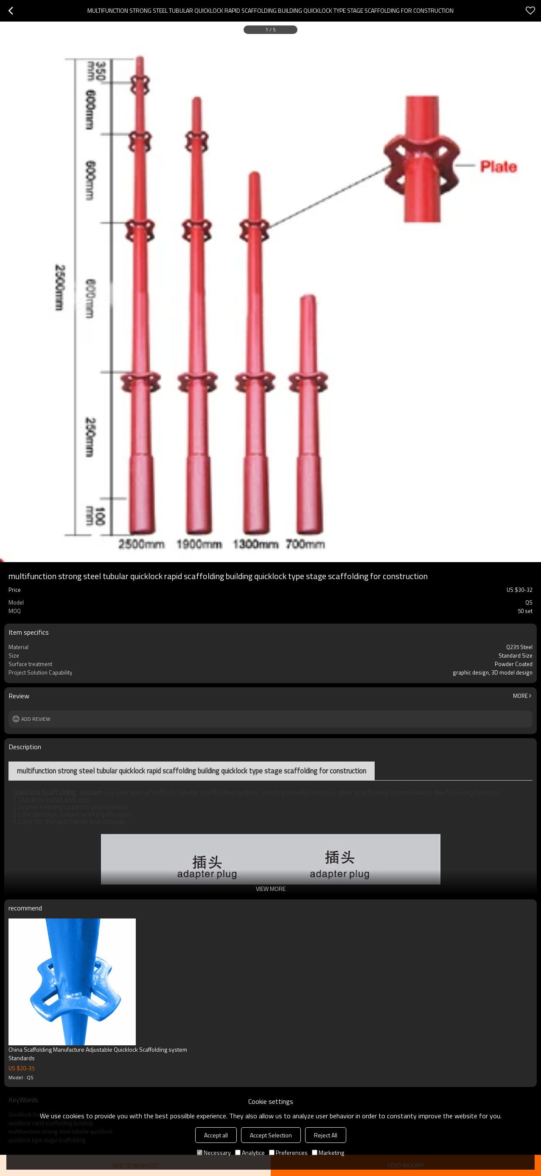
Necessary (214, 1152)
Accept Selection (271, 1135)
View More (271, 888)
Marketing (328, 1152)
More (520, 696)
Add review (35, 719)
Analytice (250, 1152)
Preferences (288, 1152)
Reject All (325, 1135)
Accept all (216, 1135)
